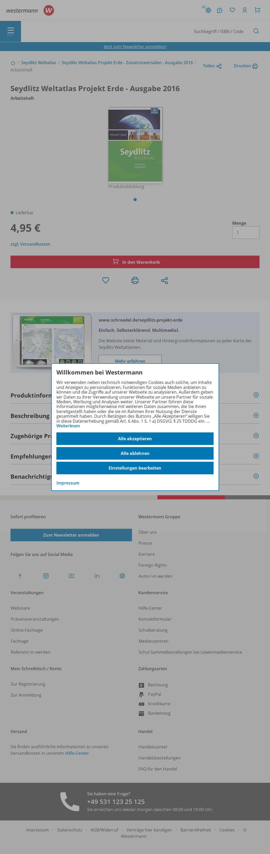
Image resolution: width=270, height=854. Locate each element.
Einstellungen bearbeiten (135, 468)
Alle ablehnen (135, 453)
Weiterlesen (68, 426)
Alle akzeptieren (135, 439)
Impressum (67, 483)
